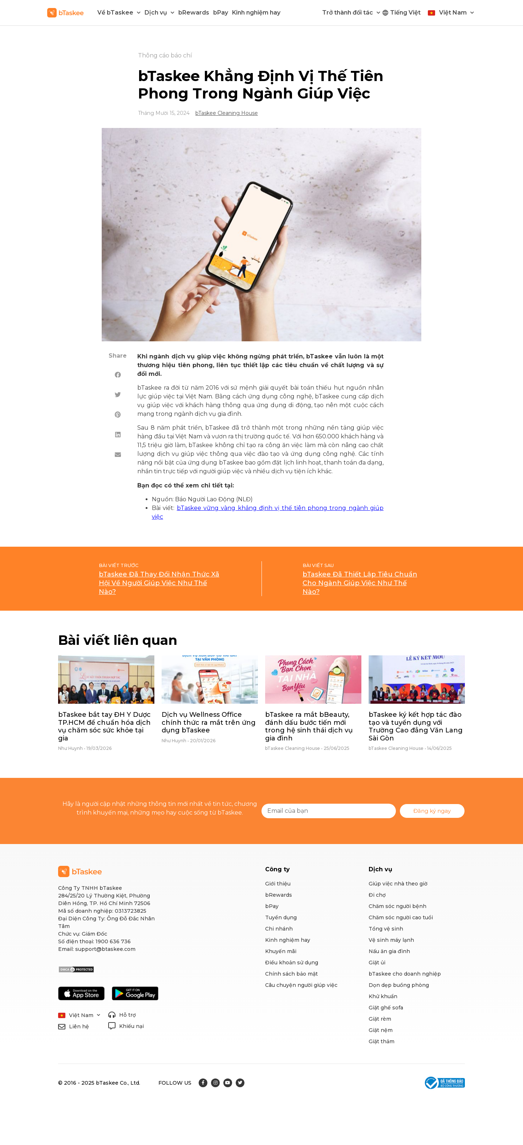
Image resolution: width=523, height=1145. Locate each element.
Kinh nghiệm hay (256, 12)
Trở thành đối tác (351, 12)
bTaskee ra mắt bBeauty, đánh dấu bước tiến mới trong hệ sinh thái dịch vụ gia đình (309, 726)
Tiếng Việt (405, 12)
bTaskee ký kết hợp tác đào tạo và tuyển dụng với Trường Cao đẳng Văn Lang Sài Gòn (416, 726)
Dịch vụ (159, 12)
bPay (220, 12)
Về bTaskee (119, 12)
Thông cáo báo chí (165, 55)
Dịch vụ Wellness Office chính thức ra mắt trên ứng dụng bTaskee (209, 722)
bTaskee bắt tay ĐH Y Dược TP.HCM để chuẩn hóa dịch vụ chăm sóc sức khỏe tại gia (104, 726)
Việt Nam (456, 12)
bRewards (193, 12)
